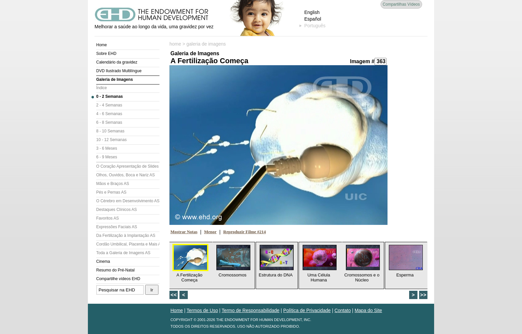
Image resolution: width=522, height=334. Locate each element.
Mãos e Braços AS (112, 183)
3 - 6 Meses (106, 148)
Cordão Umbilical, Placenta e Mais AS (127, 244)
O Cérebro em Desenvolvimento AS (127, 201)
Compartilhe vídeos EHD (118, 278)
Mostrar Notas (183, 231)
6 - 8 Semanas (109, 122)
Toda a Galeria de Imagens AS (123, 252)
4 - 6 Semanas (109, 113)
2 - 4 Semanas (109, 105)
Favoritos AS (107, 218)
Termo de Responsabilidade (251, 310)
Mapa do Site (368, 310)
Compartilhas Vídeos (401, 4)
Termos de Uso (202, 310)
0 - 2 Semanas (109, 96)
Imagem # (362, 61)
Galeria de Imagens (114, 79)
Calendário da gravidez (116, 62)
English (312, 12)
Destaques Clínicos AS (116, 209)
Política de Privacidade (307, 310)
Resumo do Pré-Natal (115, 270)
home (175, 44)
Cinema (103, 261)
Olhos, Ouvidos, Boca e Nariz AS (125, 175)
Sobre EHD (106, 53)
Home (101, 45)
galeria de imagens (206, 44)
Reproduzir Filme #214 (244, 231)
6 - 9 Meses (106, 157)
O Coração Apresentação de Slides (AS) (127, 166)
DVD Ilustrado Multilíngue (118, 71)
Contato (343, 310)
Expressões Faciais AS (116, 227)
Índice (101, 87)
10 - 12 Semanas (111, 139)
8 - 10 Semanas (110, 131)
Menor (210, 231)
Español (312, 19)
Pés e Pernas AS (111, 192)
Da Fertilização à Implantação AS (125, 235)
